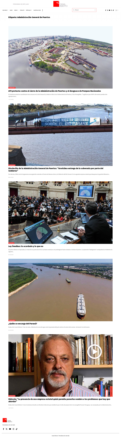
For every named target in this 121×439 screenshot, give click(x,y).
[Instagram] (111, 10)
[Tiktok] (113, 10)
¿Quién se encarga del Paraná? (22, 323)
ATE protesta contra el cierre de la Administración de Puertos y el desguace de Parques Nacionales (54, 91)
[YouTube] (109, 10)
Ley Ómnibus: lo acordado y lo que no (25, 246)
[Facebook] (105, 10)
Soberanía (12, 87)
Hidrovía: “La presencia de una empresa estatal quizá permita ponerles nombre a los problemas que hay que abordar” (59, 400)
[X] (107, 10)
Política (11, 243)
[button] (43, 10)
